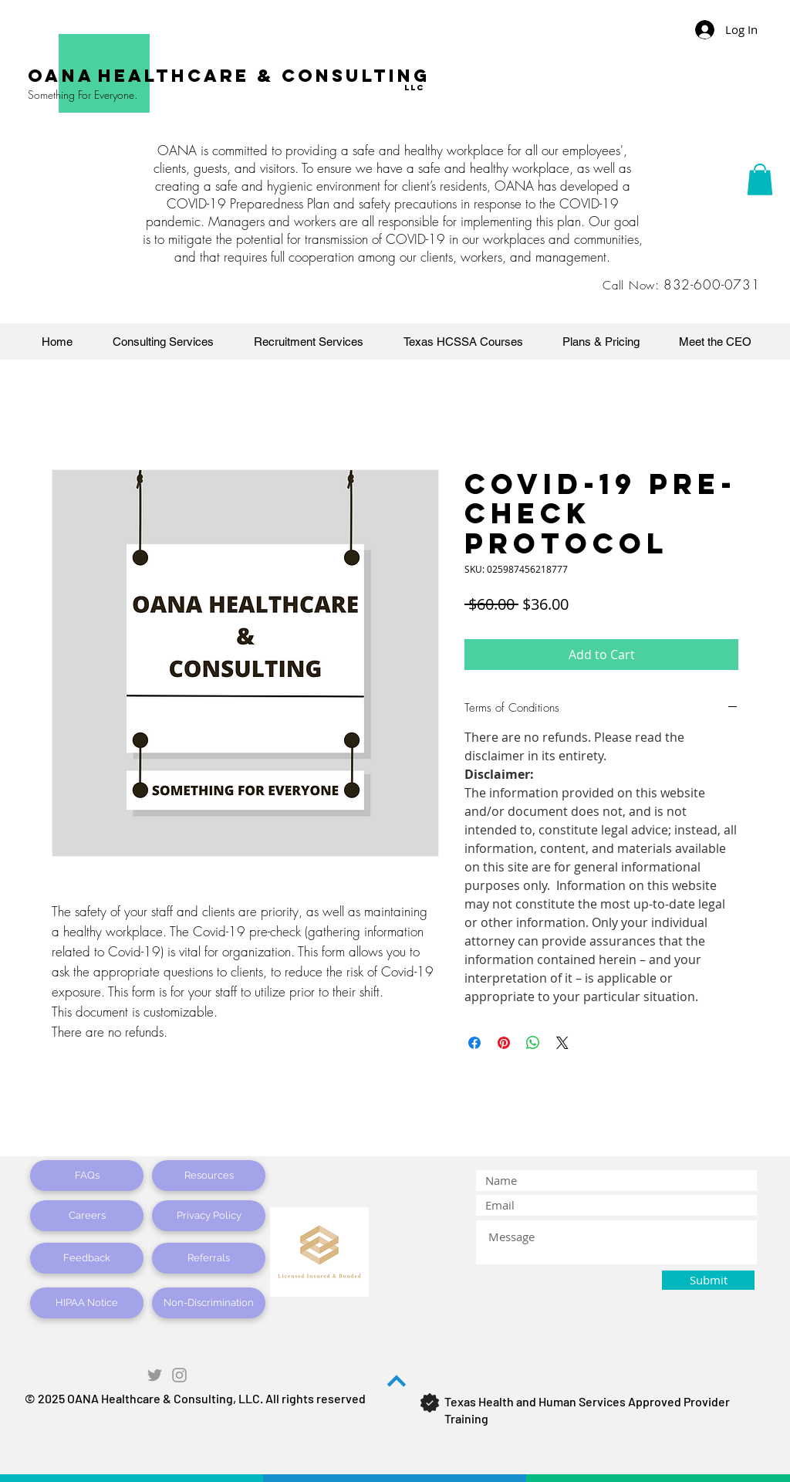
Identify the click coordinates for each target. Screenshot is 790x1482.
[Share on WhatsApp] (533, 1043)
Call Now (629, 285)
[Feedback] (86, 1258)
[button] (760, 179)
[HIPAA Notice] (86, 1302)
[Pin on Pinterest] (504, 1043)
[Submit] (708, 1280)
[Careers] (86, 1215)
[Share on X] (562, 1043)
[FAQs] (86, 1175)
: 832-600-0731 (708, 284)
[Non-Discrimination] (208, 1302)
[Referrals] (208, 1258)
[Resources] (208, 1175)
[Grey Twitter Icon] (154, 1375)
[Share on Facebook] (474, 1043)
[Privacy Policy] (208, 1215)
